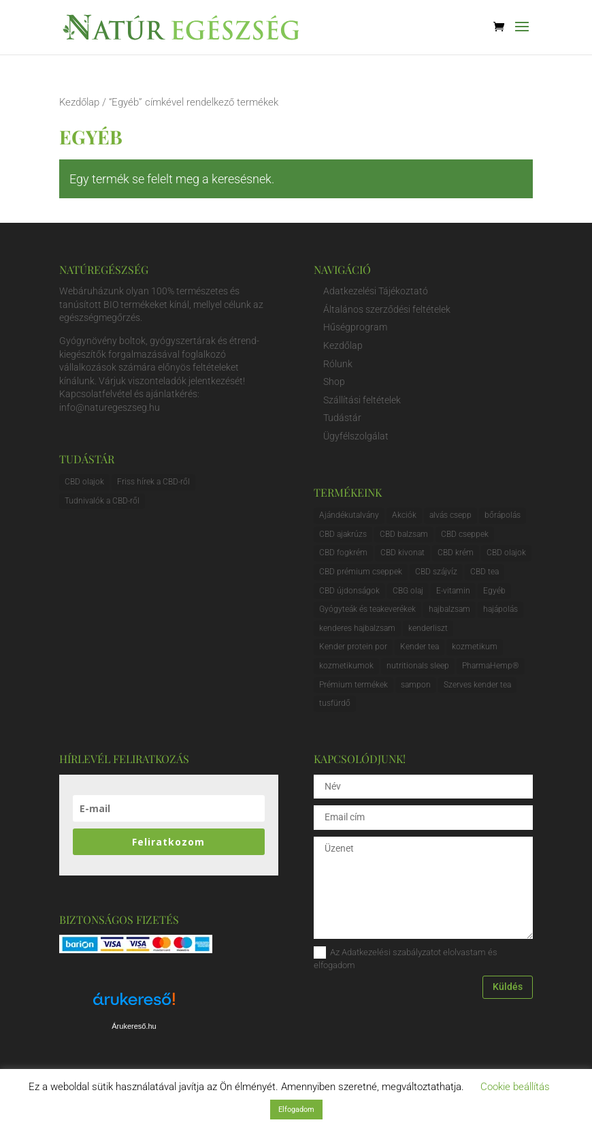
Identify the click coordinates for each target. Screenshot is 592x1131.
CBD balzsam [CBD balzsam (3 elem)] (404, 534)
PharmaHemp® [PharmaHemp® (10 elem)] (490, 665)
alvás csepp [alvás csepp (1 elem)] (450, 515)
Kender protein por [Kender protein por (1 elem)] (353, 646)
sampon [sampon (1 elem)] (416, 685)
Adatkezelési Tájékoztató (375, 290)
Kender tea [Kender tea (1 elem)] (419, 646)
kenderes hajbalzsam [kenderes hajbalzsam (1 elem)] (357, 628)
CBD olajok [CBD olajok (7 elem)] (506, 552)
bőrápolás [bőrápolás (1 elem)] (502, 515)
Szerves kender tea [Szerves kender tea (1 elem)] (477, 685)
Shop (334, 381)
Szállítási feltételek (362, 399)
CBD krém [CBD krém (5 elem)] (456, 552)
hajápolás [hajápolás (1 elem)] (500, 609)
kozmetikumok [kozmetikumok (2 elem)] (346, 665)
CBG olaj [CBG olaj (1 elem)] (408, 590)
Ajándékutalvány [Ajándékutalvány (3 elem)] (349, 515)
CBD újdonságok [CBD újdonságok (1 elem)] (349, 590)
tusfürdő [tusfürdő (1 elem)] (334, 703)
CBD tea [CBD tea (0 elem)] (484, 571)
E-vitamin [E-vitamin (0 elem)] (453, 590)
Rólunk (337, 363)
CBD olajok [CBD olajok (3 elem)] (84, 481)
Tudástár (342, 417)
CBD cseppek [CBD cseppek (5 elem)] (465, 534)
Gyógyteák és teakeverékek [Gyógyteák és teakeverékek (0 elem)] (367, 609)
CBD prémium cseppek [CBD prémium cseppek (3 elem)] (360, 571)
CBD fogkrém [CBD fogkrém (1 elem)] (343, 552)
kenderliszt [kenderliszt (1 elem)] (428, 628)
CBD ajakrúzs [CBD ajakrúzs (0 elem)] (343, 534)
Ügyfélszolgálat (356, 436)
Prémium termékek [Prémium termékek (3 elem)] (353, 685)
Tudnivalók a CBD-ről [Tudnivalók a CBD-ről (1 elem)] (102, 501)
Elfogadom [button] (296, 1109)
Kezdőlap (79, 102)
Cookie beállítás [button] (515, 1087)
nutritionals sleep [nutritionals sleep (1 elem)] (418, 665)
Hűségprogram (355, 327)
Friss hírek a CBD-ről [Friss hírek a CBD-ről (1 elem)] (153, 481)
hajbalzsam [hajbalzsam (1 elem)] (449, 609)
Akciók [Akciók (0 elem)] (404, 515)
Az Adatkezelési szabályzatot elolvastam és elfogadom (405, 958)
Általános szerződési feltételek (386, 309)
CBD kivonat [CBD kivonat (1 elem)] (402, 552)
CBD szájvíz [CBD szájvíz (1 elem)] (436, 571)
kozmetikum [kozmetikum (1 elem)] (474, 646)
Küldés (508, 986)
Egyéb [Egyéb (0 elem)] (494, 590)
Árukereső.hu (134, 1026)
